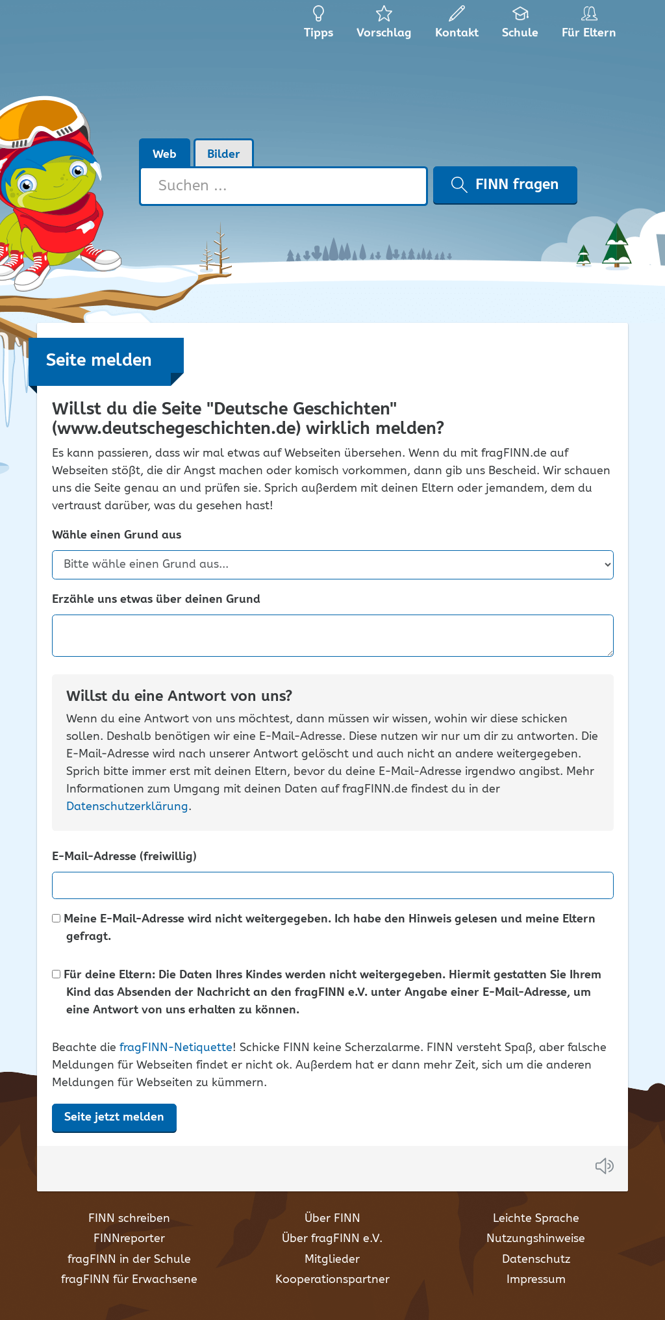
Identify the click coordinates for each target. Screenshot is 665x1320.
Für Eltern (591, 26)
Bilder (223, 155)
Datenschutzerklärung (127, 807)
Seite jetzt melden (114, 1117)
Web (165, 155)
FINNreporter (129, 1239)
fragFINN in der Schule (129, 1259)
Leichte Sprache (536, 1219)
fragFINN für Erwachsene (129, 1280)
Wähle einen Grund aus (116, 535)
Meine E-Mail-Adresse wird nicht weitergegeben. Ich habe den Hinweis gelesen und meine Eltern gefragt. (324, 928)
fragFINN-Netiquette (175, 1048)
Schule (520, 26)
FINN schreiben (129, 1219)
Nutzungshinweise (535, 1239)
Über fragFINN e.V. (332, 1239)
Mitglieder (332, 1259)
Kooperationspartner (332, 1280)
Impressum (536, 1280)
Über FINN (332, 1219)
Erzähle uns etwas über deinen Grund (156, 600)
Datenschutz (536, 1259)
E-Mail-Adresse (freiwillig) (124, 857)
